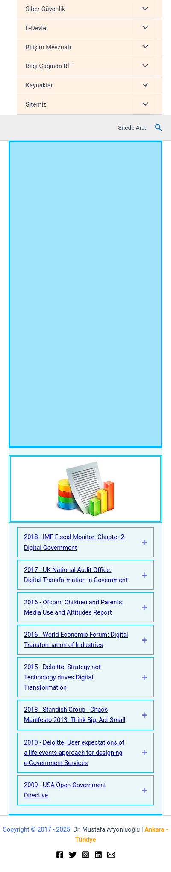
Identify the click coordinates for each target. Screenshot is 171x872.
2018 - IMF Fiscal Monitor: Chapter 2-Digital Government (75, 542)
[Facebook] (60, 854)
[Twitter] (73, 854)
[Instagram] (85, 854)
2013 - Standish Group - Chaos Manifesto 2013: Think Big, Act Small (74, 715)
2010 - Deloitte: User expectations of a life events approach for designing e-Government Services (74, 753)
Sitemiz (36, 104)
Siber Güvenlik (45, 9)
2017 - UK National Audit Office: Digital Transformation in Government (75, 575)
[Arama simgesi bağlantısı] (158, 127)
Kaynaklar (39, 85)
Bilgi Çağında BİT (49, 66)
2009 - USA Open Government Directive (65, 790)
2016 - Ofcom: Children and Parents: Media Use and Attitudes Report (74, 607)
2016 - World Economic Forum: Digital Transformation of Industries (76, 640)
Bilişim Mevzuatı (48, 47)
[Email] (111, 854)
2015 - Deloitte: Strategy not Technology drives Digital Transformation (62, 677)
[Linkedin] (98, 854)
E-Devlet (37, 28)
